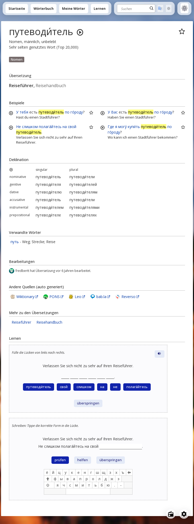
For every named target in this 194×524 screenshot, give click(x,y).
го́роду (76, 112)
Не (18, 126)
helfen (82, 460)
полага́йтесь (50, 126)
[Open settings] (184, 514)
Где (111, 126)
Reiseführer (21, 322)
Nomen (16, 59)
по (67, 112)
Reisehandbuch (49, 322)
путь (15, 241)
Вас (114, 112)
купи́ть (134, 126)
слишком (30, 126)
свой (72, 126)
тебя (24, 112)
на (65, 126)
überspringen (88, 403)
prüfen (60, 460)
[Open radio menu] (171, 514)
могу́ (122, 126)
